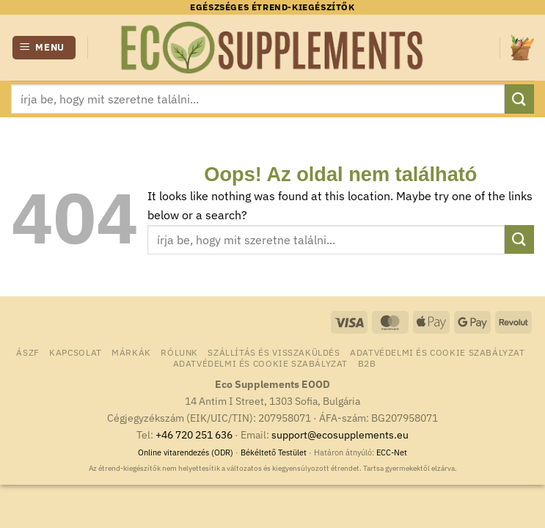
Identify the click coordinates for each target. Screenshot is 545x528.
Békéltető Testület (274, 452)
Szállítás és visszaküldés (274, 352)
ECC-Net (391, 452)
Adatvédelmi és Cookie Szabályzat (437, 352)
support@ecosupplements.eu (340, 434)
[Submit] (519, 98)
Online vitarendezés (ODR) (185, 452)
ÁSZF (27, 352)
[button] (44, 48)
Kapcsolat (75, 352)
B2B (367, 363)
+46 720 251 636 (194, 434)
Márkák (131, 352)
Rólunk (179, 352)
